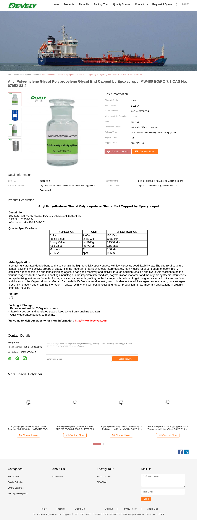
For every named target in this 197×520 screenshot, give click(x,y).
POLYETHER (14, 476)
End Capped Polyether (18, 493)
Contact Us (141, 4)
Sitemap (109, 509)
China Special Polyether (43, 514)
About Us (84, 4)
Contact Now (144, 151)
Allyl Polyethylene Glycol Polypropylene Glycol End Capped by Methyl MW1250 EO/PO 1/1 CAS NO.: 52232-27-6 (121, 428)
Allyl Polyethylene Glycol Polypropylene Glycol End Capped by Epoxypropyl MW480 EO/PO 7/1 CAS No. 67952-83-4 (93, 74)
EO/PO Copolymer (16, 488)
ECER (161, 514)
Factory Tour (101, 4)
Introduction (57, 476)
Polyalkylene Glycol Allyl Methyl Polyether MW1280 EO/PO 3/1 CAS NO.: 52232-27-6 (75, 427)
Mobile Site (152, 509)
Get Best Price (117, 151)
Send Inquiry (125, 359)
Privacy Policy (130, 509)
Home (55, 4)
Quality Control (122, 4)
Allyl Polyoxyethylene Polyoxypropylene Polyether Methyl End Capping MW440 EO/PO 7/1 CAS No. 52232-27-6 (28, 428)
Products (69, 4)
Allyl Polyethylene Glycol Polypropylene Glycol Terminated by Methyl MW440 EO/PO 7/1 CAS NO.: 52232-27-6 (167, 428)
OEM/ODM (102, 482)
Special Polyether (15, 482)
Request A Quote (162, 4)
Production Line (103, 476)
